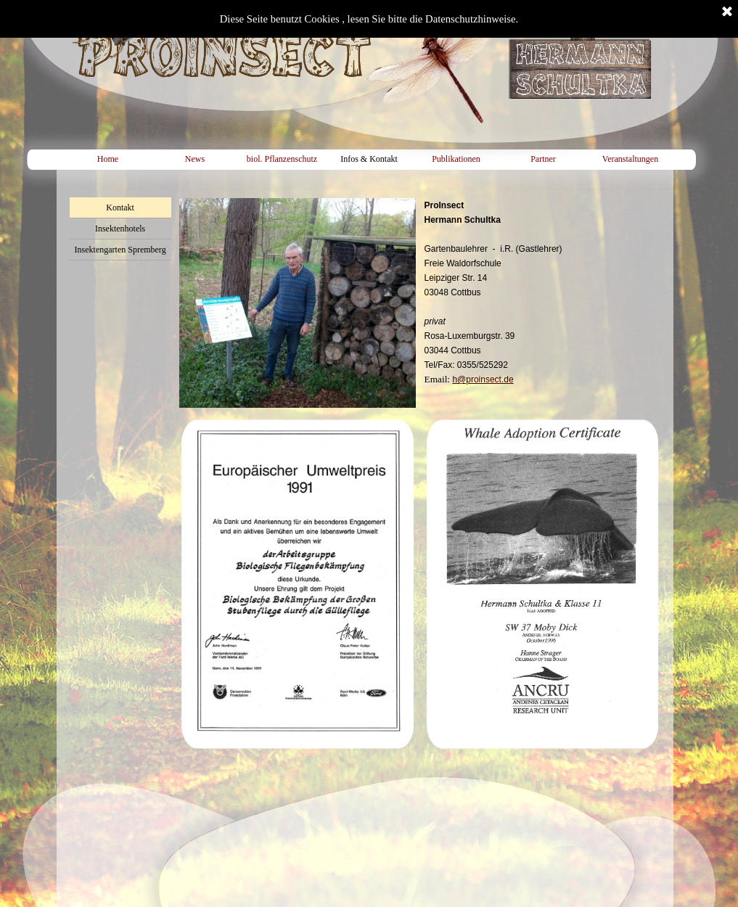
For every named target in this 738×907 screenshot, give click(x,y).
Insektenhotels (120, 228)
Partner (543, 159)
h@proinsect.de (482, 379)
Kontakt (120, 207)
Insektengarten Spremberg (120, 250)
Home (107, 159)
